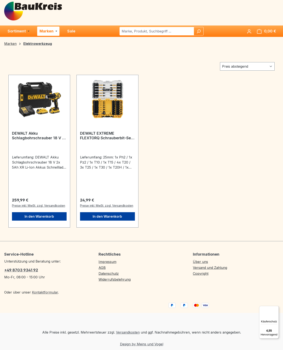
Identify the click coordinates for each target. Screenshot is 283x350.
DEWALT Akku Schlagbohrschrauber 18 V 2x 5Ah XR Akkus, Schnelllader (39, 135)
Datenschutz (109, 273)
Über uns (200, 262)
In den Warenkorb (39, 216)
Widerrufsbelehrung (115, 279)
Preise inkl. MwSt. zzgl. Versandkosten (38, 205)
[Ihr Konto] (249, 31)
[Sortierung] (247, 66)
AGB (102, 268)
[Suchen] (198, 31)
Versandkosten (128, 332)
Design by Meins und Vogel (141, 344)
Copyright (200, 273)
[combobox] (157, 31)
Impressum (107, 262)
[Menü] (276, 308)
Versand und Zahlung (210, 268)
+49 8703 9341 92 (21, 270)
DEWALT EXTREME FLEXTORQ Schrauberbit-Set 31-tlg (106, 135)
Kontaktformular (45, 292)
